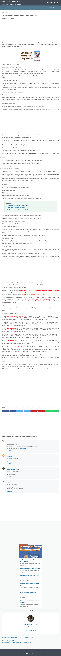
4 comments (11, 18)
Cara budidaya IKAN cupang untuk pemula (16, 207)
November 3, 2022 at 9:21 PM (13, 444)
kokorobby (9, 442)
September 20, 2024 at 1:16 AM (13, 458)
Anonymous (9, 456)
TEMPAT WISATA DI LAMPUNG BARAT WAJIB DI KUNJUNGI (18, 637)
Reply (8, 450)
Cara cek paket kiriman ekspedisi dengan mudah (17, 205)
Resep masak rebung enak (9, 640)
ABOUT (43, 650)
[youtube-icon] (50, 2)
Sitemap (23, 650)
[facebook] (9, 411)
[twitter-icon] (54, 2)
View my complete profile (30, 630)
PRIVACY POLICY (36, 650)
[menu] (3, 7)
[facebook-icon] (47, 2)
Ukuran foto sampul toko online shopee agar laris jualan (17, 642)
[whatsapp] (52, 411)
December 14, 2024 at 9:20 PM (13, 471)
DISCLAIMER (29, 650)
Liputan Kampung (11, 1)
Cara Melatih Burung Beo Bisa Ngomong (30, 568)
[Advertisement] (30, 30)
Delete (10, 450)
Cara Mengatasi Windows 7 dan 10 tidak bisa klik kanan (19, 209)
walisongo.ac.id (22, 448)
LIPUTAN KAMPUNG (11, 469)
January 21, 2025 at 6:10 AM (13, 484)
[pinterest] (38, 411)
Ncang (8, 482)
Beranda (18, 650)
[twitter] (23, 411)
